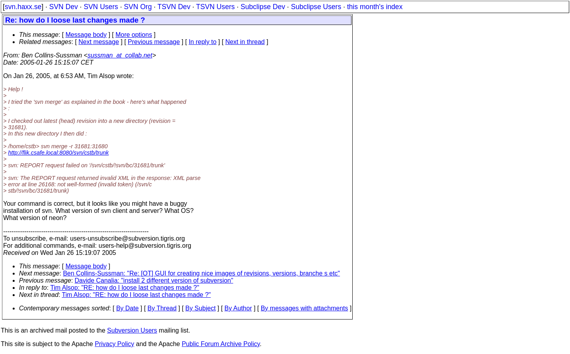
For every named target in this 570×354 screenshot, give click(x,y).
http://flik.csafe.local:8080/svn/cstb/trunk (58, 152)
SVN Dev (63, 7)
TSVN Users (215, 7)
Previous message (154, 41)
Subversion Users (132, 330)
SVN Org (138, 7)
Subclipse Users (316, 7)
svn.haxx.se (23, 7)
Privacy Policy (114, 344)
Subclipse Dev (263, 7)
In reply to (203, 41)
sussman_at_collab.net (119, 55)
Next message (98, 41)
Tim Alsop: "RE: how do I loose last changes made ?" (124, 287)
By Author (238, 308)
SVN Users (101, 7)
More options (134, 34)
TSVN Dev (174, 7)
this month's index (375, 7)
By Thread (162, 308)
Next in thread (245, 41)
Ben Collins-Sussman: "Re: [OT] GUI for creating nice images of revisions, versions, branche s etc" (201, 273)
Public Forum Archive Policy (221, 344)
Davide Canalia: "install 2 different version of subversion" (154, 280)
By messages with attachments (304, 308)
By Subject (200, 308)
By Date (127, 308)
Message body (85, 34)
